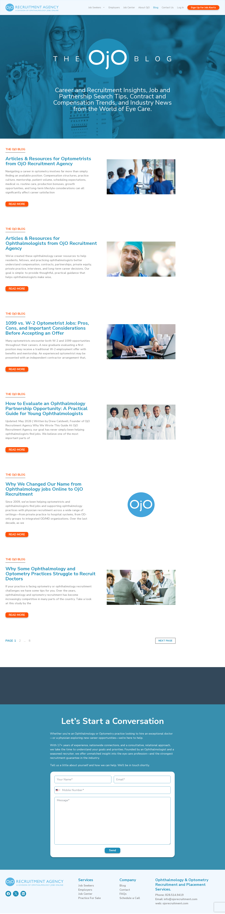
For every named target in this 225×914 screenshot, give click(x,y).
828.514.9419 (174, 895)
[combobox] (58, 790)
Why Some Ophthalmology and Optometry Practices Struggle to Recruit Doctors (43, 574)
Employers (114, 7)
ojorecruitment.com (175, 904)
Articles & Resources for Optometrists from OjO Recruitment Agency (50, 161)
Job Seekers (97, 7)
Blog (155, 7)
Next (161, 641)
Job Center (129, 7)
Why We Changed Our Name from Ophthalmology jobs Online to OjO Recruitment (46, 489)
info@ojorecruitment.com (181, 900)
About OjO (144, 7)
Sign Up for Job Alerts (203, 7)
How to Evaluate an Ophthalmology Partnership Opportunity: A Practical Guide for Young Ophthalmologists (48, 408)
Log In (180, 7)
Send (112, 851)
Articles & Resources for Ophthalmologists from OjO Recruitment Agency (38, 243)
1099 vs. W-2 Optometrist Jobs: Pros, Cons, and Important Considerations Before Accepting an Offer (49, 328)
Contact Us (168, 7)
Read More (17, 204)
